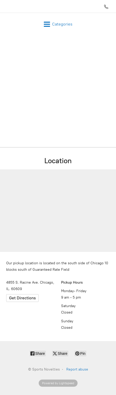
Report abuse (77, 369)
